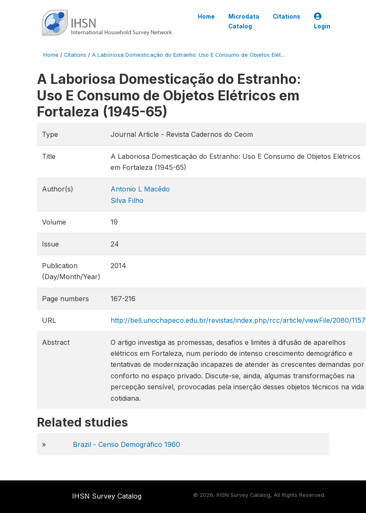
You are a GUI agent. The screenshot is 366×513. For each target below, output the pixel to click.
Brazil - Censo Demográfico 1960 (126, 444)
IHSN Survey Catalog (106, 496)
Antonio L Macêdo (140, 189)
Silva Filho (127, 200)
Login (322, 21)
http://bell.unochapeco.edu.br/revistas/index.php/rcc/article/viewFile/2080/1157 (238, 320)
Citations (286, 16)
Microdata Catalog (243, 21)
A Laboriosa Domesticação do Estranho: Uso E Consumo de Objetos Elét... (188, 55)
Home (206, 16)
